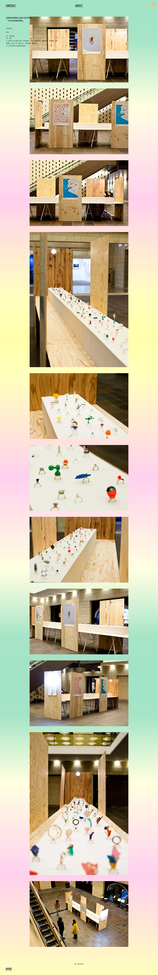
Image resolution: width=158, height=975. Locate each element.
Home (9, 969)
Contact (11, 5)
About (79, 5)
